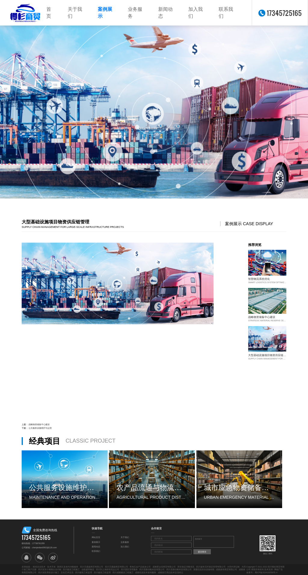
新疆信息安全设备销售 (203, 569)
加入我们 (195, 13)
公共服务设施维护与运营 (40, 428)
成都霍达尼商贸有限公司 (164, 567)
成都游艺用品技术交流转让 (170, 572)
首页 (48, 13)
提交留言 (202, 552)
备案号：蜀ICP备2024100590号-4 (262, 572)
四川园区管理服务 (129, 569)
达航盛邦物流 (88, 569)
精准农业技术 (39, 567)
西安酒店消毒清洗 (185, 567)
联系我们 (226, 13)
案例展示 (105, 13)
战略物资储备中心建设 (39, 424)
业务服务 (135, 13)
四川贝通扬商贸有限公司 (91, 567)
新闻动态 (165, 13)
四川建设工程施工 (71, 569)
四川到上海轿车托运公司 (107, 569)
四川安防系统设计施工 (48, 572)
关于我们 (75, 13)
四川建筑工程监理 (83, 572)
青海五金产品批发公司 (140, 567)
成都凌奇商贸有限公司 (226, 569)
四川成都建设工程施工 (123, 572)
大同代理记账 (233, 567)
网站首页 (96, 537)
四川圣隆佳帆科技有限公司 (152, 569)
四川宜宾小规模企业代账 (49, 569)
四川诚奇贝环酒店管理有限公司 (211, 567)
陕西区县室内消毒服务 (67, 567)
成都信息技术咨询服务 (145, 572)
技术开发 (51, 567)
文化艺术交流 (67, 572)
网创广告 (278, 569)
